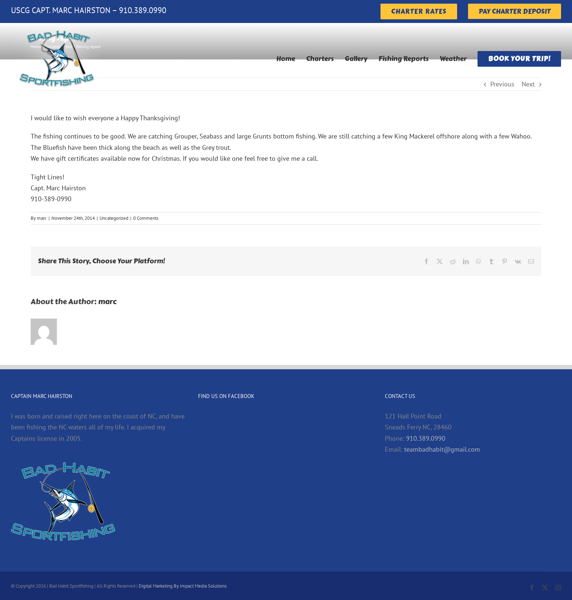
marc (42, 218)
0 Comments (145, 218)
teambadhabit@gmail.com (442, 449)
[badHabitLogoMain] (56, 26)
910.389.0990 (425, 438)
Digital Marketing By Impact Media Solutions (183, 586)
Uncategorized (114, 218)
